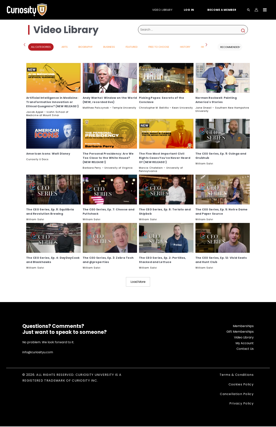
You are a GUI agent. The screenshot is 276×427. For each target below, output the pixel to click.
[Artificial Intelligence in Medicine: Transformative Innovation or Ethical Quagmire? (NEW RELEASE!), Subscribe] (53, 78)
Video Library (244, 338)
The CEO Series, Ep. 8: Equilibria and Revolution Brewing (50, 212)
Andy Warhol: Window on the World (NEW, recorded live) (110, 100)
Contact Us (245, 349)
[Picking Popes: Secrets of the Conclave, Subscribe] (166, 78)
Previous (25, 44)
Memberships (243, 326)
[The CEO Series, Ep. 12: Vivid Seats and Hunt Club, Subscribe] (222, 238)
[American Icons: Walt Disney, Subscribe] (53, 134)
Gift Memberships (240, 332)
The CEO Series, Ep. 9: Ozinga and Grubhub (220, 156)
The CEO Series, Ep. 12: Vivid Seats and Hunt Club (221, 260)
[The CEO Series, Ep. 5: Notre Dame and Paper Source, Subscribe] (222, 189)
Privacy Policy (241, 404)
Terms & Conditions (237, 375)
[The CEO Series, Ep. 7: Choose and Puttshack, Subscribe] (110, 189)
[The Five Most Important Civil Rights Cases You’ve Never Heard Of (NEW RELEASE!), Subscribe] (166, 134)
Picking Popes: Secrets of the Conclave (161, 100)
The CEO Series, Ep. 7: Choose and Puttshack (109, 212)
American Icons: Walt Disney (48, 154)
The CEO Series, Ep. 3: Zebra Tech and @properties (108, 260)
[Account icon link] (256, 10)
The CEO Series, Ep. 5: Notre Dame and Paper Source (221, 212)
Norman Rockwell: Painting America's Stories (216, 100)
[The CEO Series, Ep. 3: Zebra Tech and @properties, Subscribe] (110, 238)
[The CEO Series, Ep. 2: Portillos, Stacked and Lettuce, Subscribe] (166, 238)
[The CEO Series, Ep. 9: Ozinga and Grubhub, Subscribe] (222, 134)
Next (207, 44)
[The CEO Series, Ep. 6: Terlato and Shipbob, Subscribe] (166, 189)
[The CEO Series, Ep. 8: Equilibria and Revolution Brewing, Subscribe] (53, 189)
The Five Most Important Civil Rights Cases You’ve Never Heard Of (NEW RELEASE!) (164, 158)
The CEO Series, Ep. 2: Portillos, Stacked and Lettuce (162, 260)
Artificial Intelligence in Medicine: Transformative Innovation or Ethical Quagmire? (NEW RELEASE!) (52, 102)
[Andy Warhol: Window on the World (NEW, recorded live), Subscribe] (110, 78)
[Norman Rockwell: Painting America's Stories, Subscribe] (222, 78)
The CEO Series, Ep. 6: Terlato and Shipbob (165, 212)
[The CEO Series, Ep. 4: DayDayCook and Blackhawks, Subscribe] (53, 238)
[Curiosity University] (27, 9)
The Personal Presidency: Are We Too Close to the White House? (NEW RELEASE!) (108, 158)
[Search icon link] (249, 10)
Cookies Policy (241, 385)
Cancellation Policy (237, 394)
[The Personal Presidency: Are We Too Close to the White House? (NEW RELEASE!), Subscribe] (110, 134)
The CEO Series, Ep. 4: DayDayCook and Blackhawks (53, 260)
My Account (245, 343)
